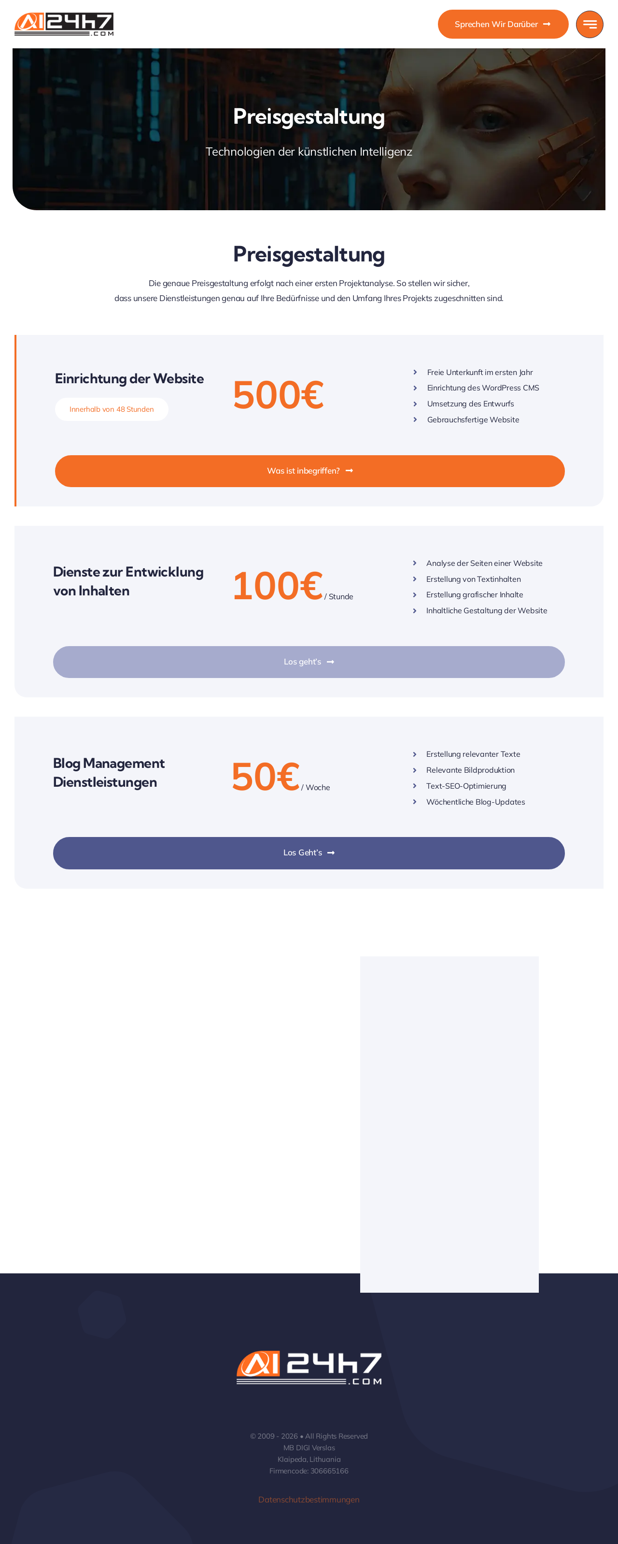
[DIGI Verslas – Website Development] (63, 17)
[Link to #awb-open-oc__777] (590, 24)
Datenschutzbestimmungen (308, 1499)
